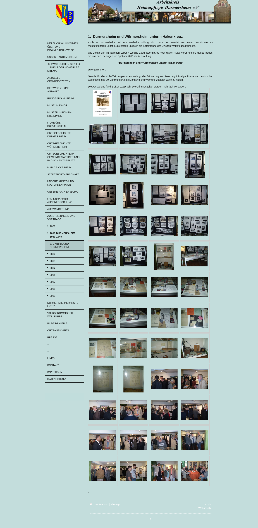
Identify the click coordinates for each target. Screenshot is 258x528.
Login (208, 504)
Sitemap (115, 504)
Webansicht (204, 508)
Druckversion (99, 504)
